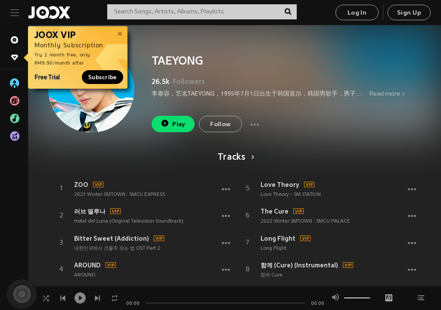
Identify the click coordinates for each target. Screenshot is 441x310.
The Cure (275, 211)
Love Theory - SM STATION (291, 194)
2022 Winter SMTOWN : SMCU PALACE (305, 221)
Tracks (234, 157)
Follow (220, 124)
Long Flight (278, 238)
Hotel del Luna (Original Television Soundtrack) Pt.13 (135, 221)
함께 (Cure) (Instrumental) (299, 265)
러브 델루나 (90, 211)
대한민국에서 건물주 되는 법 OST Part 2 (117, 248)
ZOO (81, 184)
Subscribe (102, 77)
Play (173, 123)
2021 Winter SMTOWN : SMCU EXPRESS (119, 194)
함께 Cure (272, 275)
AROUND (87, 265)
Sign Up (409, 13)
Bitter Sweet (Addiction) (111, 238)
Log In (357, 13)
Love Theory (280, 184)
